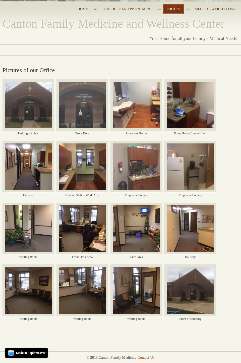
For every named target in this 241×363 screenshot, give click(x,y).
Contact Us (146, 357)
